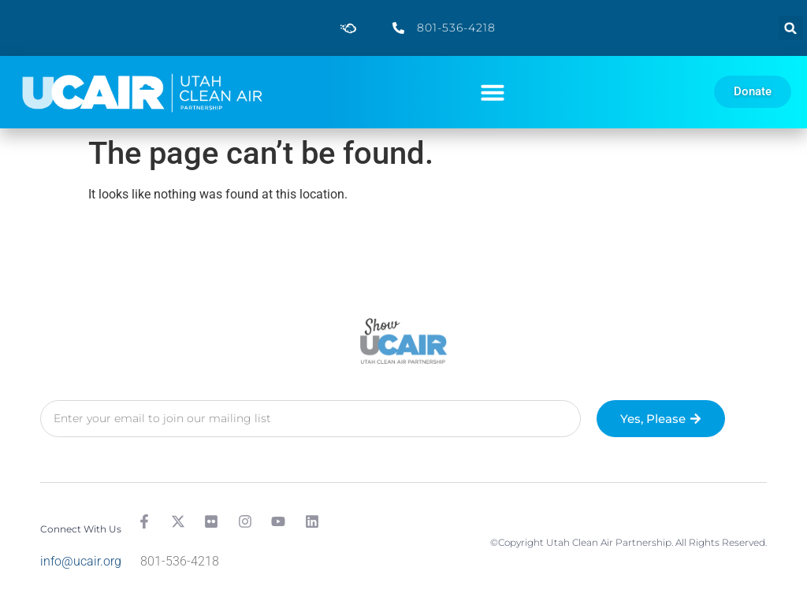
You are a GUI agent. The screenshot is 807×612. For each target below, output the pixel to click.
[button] (791, 28)
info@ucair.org (80, 561)
